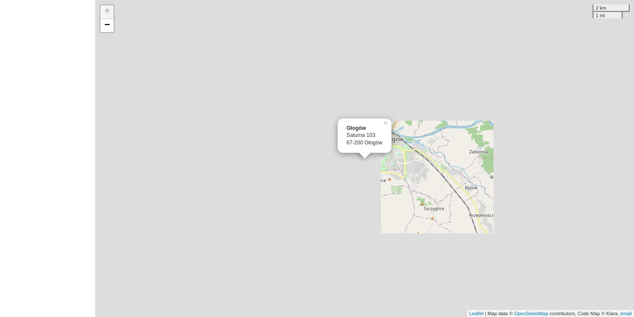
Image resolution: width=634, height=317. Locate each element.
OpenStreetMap (531, 313)
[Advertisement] (47, 158)
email (626, 313)
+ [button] (107, 11)
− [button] (107, 25)
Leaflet (476, 313)
